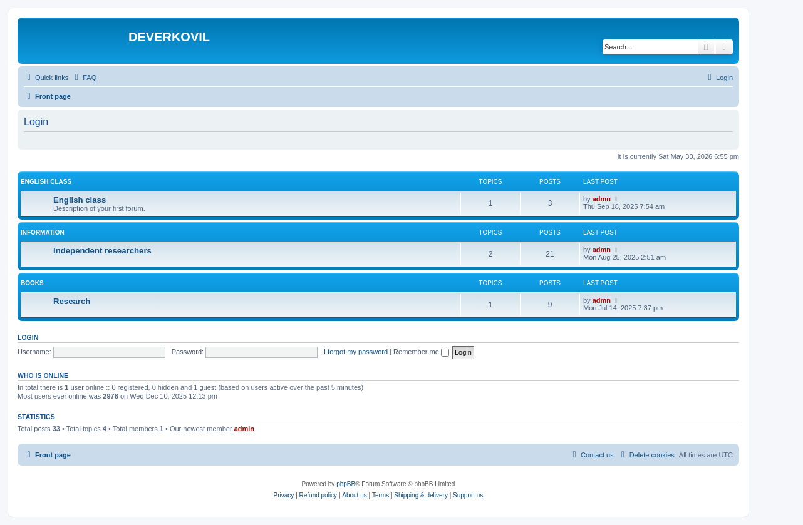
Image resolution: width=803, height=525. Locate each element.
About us (354, 495)
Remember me (421, 351)
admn (602, 199)
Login (28, 337)
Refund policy (318, 495)
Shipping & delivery (421, 495)
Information (43, 232)
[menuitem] (83, 77)
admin (244, 428)
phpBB (345, 484)
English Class (46, 181)
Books (32, 283)
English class (79, 200)
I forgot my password (356, 351)
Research (71, 301)
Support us (468, 495)
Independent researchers (102, 250)
